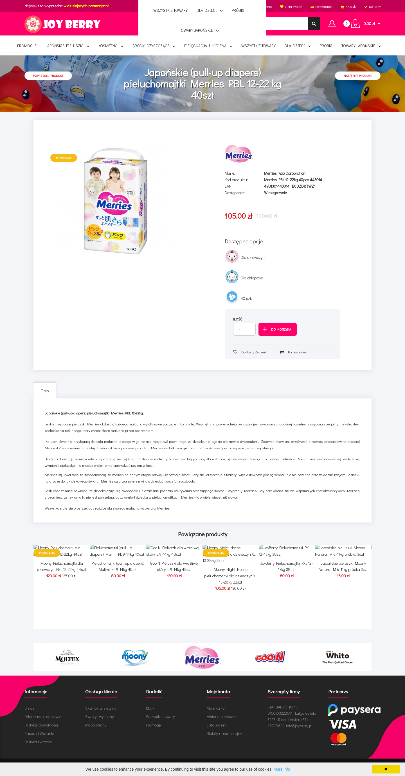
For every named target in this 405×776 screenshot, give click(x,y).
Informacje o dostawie (42, 716)
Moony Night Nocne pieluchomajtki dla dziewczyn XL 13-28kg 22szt (230, 613)
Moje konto (215, 708)
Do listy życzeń (249, 351)
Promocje (153, 725)
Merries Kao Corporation (284, 173)
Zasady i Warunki (39, 733)
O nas (29, 708)
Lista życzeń (217, 725)
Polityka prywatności (41, 725)
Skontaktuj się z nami (102, 708)
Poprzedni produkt (48, 75)
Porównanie (293, 351)
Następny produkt (358, 75)
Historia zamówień (222, 716)
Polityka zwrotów (38, 741)
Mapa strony (95, 725)
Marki (150, 708)
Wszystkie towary (160, 716)
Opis (44, 390)
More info (282, 769)
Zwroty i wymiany (99, 716)
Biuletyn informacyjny (224, 733)
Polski (208, 6)
